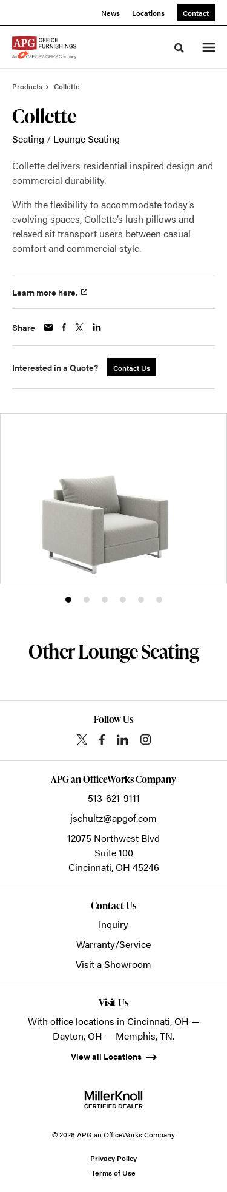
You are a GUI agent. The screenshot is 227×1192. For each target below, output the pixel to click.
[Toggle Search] (179, 48)
